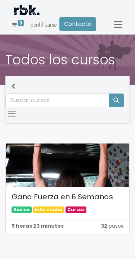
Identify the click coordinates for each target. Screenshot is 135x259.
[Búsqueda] (116, 100)
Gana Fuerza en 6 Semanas (62, 196)
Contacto (77, 24)
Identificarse (43, 24)
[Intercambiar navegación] (11, 113)
